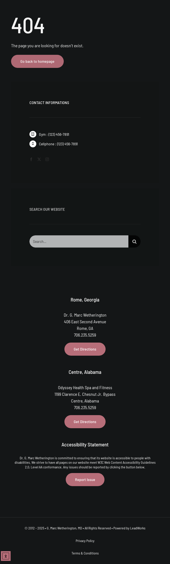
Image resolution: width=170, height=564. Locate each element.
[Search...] (78, 243)
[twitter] (39, 159)
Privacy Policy (85, 540)
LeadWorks (137, 528)
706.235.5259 (85, 334)
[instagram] (47, 159)
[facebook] (31, 159)
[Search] (134, 243)
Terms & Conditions (85, 553)
